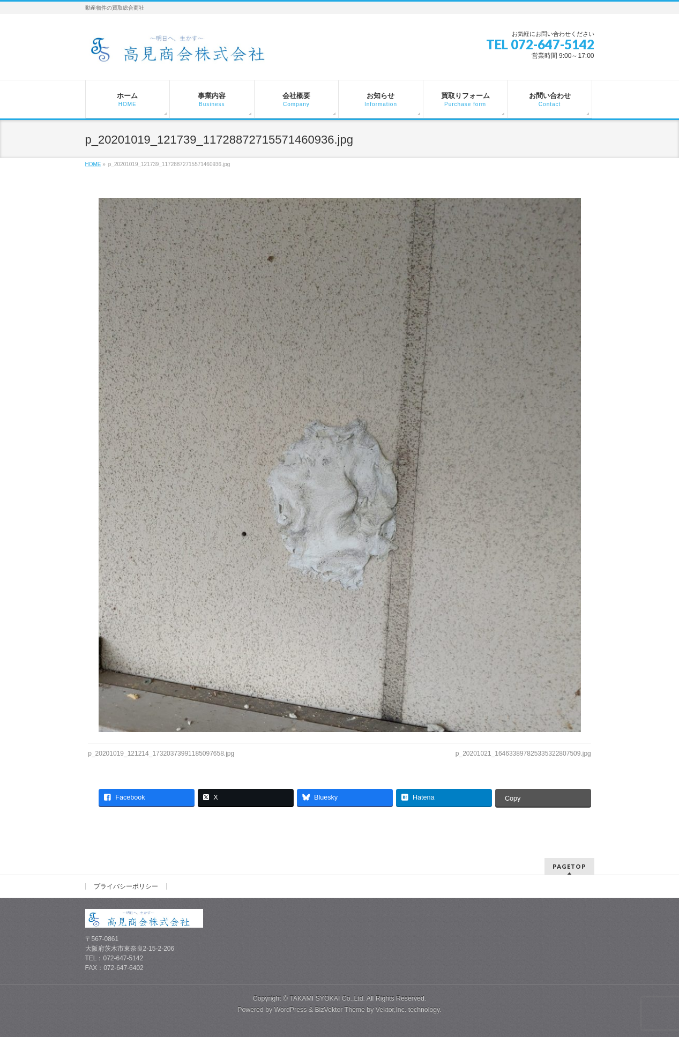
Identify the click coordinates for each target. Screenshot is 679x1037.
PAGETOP (569, 866)
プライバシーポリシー (126, 886)
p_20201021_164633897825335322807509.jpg (523, 753)
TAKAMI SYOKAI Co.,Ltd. (327, 998)
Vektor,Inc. (391, 1009)
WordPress (290, 1009)
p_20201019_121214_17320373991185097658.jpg (161, 753)
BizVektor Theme (340, 1009)
